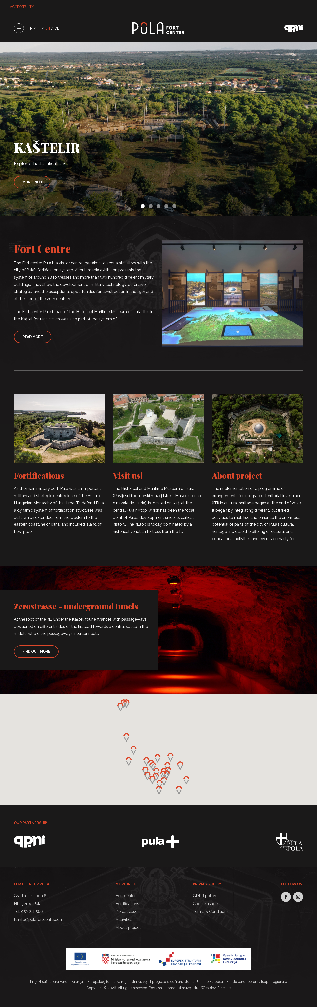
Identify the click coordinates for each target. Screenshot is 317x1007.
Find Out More (36, 651)
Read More (32, 337)
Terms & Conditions (211, 911)
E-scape (224, 988)
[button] (143, 206)
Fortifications (39, 475)
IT (38, 28)
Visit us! (128, 475)
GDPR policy (204, 895)
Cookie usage (205, 903)
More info (32, 182)
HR (30, 28)
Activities (124, 919)
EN (47, 28)
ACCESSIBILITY (22, 7)
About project (237, 475)
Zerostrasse (126, 911)
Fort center (126, 895)
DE (57, 28)
